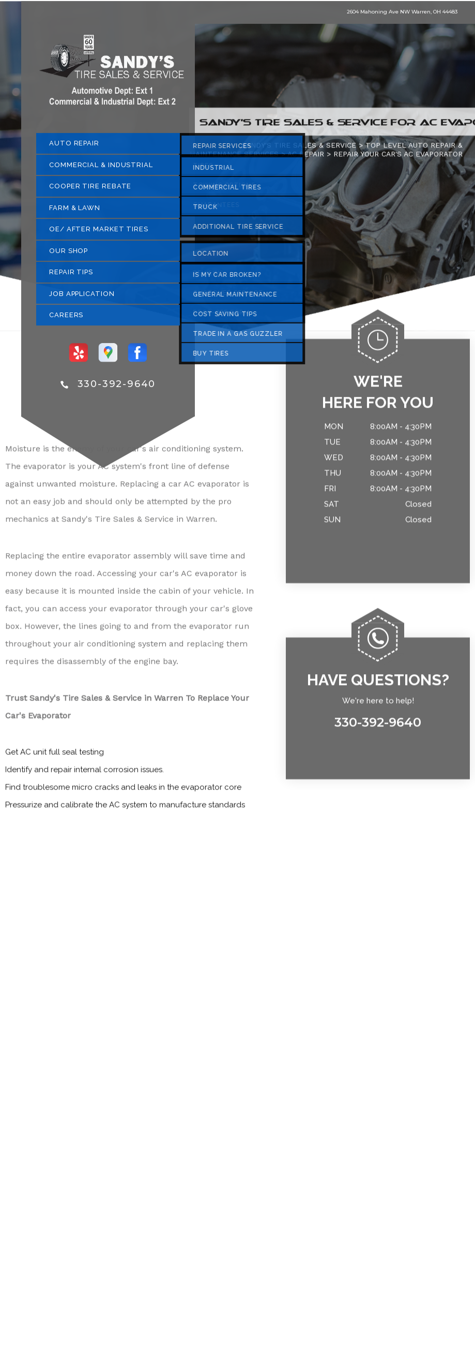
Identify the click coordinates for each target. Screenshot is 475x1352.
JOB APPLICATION (82, 298)
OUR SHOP (68, 255)
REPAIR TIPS (71, 276)
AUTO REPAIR (74, 147)
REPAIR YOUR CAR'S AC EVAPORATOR (398, 158)
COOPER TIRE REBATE (90, 190)
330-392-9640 (117, 388)
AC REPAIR (305, 158)
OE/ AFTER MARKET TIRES (98, 233)
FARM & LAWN (74, 212)
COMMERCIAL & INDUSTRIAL (101, 169)
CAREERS (66, 319)
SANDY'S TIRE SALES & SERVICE (298, 149)
